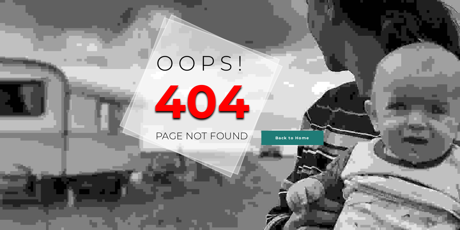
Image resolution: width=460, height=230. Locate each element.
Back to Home (292, 137)
